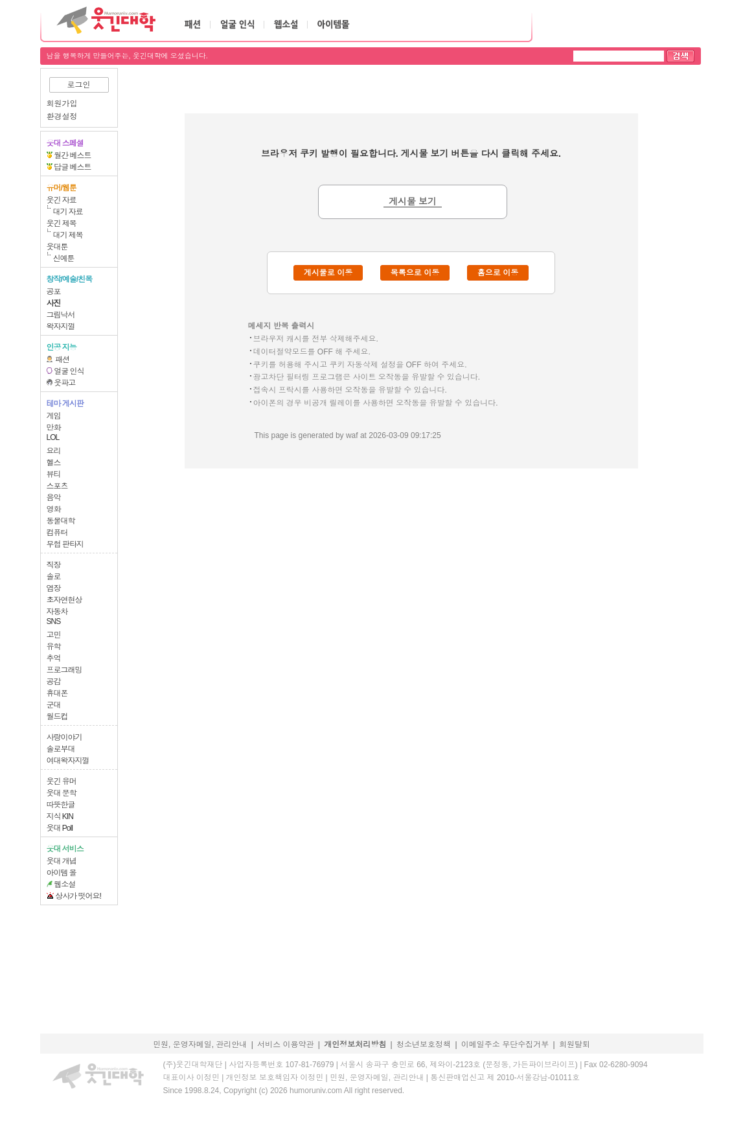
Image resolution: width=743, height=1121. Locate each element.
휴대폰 (57, 693)
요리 (54, 451)
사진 (54, 303)
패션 (62, 359)
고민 (54, 635)
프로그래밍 (64, 670)
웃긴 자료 (61, 200)
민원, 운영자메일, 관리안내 (200, 1044)
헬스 (54, 462)
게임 (54, 416)
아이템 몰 (61, 872)
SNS (54, 621)
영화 (54, 509)
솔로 (54, 576)
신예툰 (63, 258)
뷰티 (54, 474)
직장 (54, 565)
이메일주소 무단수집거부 (505, 1044)
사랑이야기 (64, 737)
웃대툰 (57, 246)
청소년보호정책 (423, 1044)
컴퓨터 (57, 532)
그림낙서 (61, 314)
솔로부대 (61, 749)
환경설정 (62, 116)
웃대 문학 (61, 793)
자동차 (57, 611)
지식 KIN (60, 816)
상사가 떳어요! (78, 896)
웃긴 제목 (61, 223)
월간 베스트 (72, 155)
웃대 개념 (61, 861)
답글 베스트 (72, 167)
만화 (54, 427)
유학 (54, 646)
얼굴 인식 (69, 371)
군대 (54, 705)
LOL (53, 437)
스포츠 (57, 486)
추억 (54, 658)
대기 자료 (68, 211)
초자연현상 (64, 600)
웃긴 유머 (61, 781)
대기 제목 (68, 235)
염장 (54, 588)
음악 (54, 497)
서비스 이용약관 (285, 1044)
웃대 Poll (60, 828)
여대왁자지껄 (68, 760)
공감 (54, 681)
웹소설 (64, 884)
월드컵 (57, 716)
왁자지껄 (61, 326)
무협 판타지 (65, 544)
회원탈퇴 (574, 1044)
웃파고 (64, 382)
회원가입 (62, 103)
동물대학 (61, 521)
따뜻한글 (61, 804)
